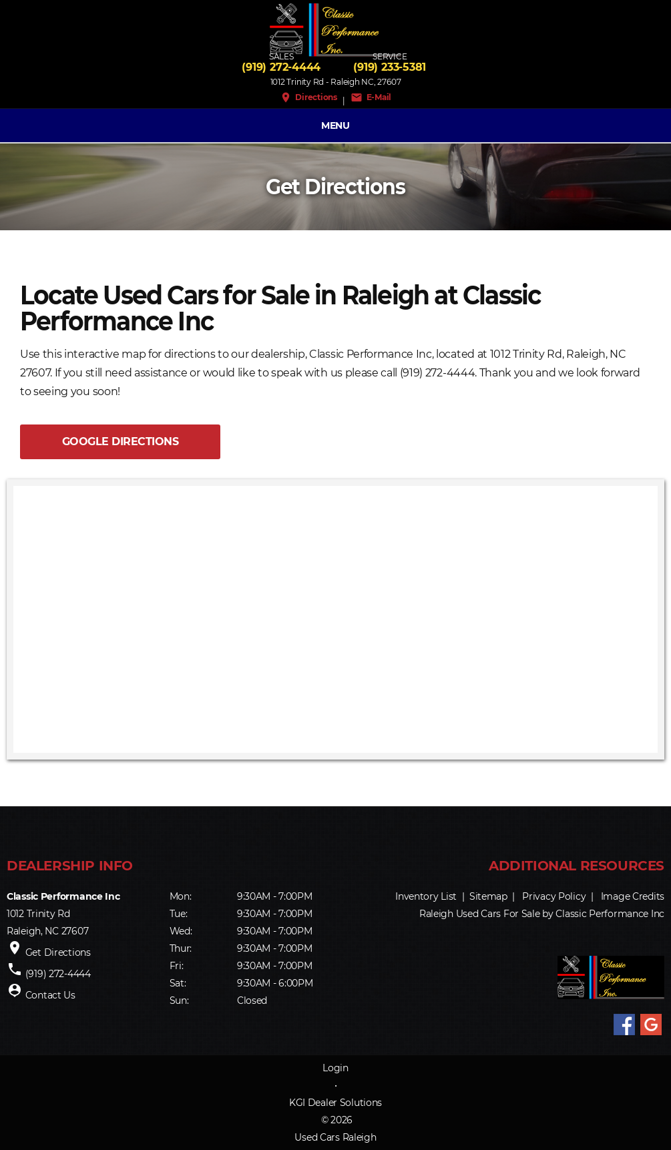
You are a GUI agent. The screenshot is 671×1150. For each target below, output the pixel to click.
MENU (335, 125)
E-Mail (371, 97)
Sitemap (488, 896)
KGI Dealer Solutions (335, 1103)
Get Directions (58, 952)
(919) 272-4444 (281, 67)
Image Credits (632, 896)
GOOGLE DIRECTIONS (120, 441)
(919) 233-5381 (389, 67)
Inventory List (426, 896)
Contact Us (50, 995)
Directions (308, 97)
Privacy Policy (554, 896)
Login (335, 1068)
